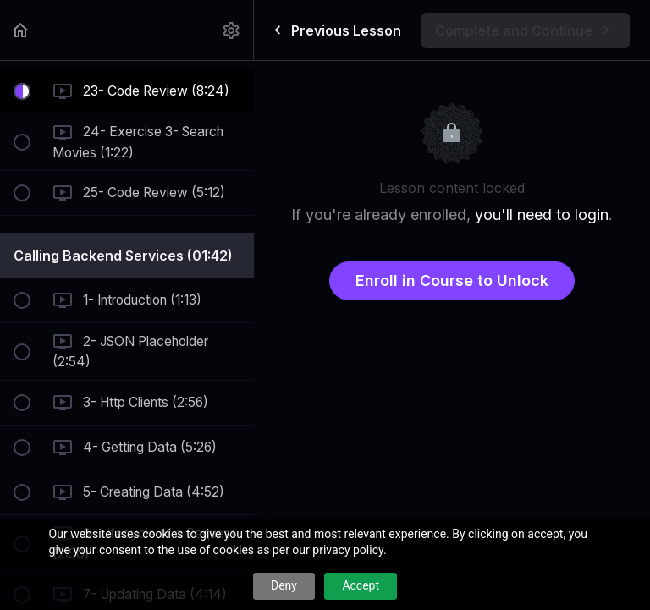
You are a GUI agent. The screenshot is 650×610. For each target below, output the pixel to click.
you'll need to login (542, 214)
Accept (360, 585)
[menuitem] (232, 30)
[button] (21, 30)
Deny (284, 585)
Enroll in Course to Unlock (451, 280)
